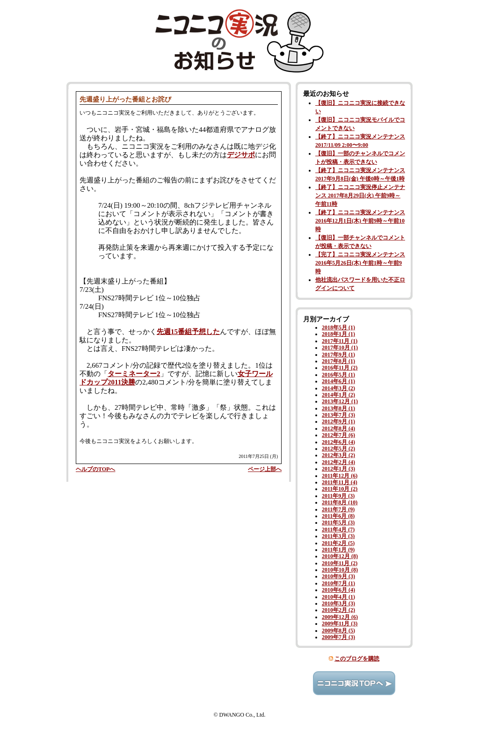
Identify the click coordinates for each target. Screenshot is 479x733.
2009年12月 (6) (340, 617)
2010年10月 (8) (340, 569)
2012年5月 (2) (338, 448)
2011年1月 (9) (338, 549)
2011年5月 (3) (338, 522)
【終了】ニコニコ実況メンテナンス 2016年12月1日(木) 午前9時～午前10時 (360, 220)
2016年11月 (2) (339, 367)
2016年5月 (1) (338, 374)
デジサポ (241, 155)
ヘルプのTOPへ (95, 469)
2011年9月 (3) (338, 496)
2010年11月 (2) (339, 563)
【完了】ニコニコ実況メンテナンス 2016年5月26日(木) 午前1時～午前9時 (360, 263)
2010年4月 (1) (338, 597)
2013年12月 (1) (340, 401)
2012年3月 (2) (338, 455)
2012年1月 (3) (338, 468)
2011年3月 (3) (338, 536)
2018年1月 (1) (338, 334)
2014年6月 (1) (338, 381)
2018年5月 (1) (338, 327)
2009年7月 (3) (338, 637)
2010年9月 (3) (338, 576)
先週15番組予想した (188, 331)
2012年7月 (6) (338, 435)
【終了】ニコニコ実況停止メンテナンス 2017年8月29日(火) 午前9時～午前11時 (360, 195)
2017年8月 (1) (338, 361)
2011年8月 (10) (339, 502)
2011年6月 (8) (338, 516)
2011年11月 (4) (339, 482)
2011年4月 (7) (338, 529)
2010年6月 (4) (338, 590)
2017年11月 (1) (339, 341)
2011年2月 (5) (338, 543)
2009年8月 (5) (338, 630)
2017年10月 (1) (340, 347)
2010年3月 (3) (338, 603)
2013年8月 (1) (338, 408)
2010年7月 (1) (338, 583)
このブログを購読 (356, 658)
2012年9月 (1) (338, 421)
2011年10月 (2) (339, 489)
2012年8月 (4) (338, 428)
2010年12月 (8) (340, 556)
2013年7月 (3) (338, 415)
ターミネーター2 (134, 373)
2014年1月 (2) (338, 395)
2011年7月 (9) (338, 509)
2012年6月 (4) (338, 442)
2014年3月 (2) (338, 388)
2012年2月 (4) (338, 462)
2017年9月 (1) (338, 354)
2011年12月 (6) (339, 475)
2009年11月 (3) (339, 623)
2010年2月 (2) (338, 610)
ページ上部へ (265, 469)
